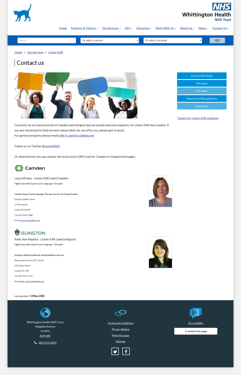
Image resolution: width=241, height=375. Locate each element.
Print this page (120, 335)
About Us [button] (187, 28)
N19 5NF (45, 336)
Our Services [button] (111, 28)
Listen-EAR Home (202, 75)
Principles (202, 83)
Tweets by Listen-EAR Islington (197, 118)
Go (217, 40)
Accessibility (195, 323)
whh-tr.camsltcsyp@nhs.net (76, 135)
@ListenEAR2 (51, 146)
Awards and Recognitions (201, 98)
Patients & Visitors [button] (84, 28)
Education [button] (144, 28)
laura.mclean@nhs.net (30, 220)
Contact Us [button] (220, 28)
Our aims (201, 91)
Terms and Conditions (121, 323)
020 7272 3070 (47, 342)
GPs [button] (128, 28)
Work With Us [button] (166, 28)
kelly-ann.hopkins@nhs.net (32, 281)
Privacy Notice (120, 329)
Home (63, 28)
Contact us (201, 106)
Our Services (35, 52)
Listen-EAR (55, 52)
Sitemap (120, 341)
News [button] (203, 28)
